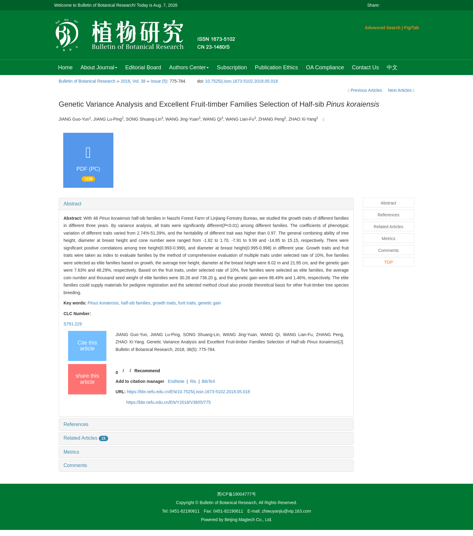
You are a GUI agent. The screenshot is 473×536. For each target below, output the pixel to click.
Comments (75, 465)
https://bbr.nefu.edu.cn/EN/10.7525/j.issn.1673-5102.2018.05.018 (188, 391)
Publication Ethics (276, 67)
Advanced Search (383, 27)
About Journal (99, 67)
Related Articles (86, 438)
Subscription (232, 67)
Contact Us (365, 67)
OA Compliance (325, 67)
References (76, 424)
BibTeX (208, 381)
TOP (388, 262)
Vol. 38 (139, 81)
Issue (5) (159, 81)
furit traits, (188, 303)
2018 (125, 81)
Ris (193, 381)
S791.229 (73, 323)
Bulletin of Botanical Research (87, 81)
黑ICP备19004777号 (236, 494)
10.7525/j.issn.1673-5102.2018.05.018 (241, 81)
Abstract (72, 203)
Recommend (147, 370)
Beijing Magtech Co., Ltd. (248, 519)
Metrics (71, 452)
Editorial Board (143, 67)
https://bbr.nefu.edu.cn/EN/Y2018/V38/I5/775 (168, 402)
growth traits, (165, 303)
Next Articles (401, 90)
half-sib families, (137, 303)
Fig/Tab (411, 27)
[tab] (206, 204)
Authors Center (189, 67)
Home (65, 67)
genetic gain (209, 303)
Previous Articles (365, 90)
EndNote (176, 381)
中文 (392, 67)
